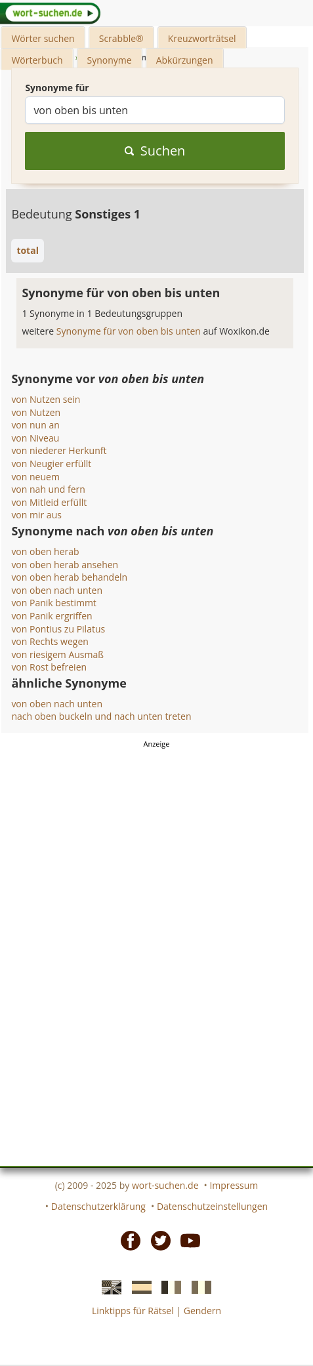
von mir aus (36, 514)
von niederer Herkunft (58, 450)
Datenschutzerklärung (98, 1206)
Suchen (155, 150)
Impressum (233, 1185)
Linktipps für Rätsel (133, 1310)
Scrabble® (121, 38)
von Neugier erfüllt (51, 463)
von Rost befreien (49, 667)
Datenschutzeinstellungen (212, 1206)
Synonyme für (57, 87)
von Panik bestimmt (53, 602)
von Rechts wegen (50, 641)
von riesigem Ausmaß (57, 654)
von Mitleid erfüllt (49, 502)
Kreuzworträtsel (202, 38)
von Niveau (35, 438)
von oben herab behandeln (69, 577)
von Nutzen (35, 412)
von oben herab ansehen (64, 564)
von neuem (35, 476)
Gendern (202, 1310)
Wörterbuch (36, 60)
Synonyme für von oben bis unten (129, 331)
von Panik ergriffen (51, 616)
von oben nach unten (56, 590)
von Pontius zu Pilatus (58, 629)
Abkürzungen (184, 60)
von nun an (35, 425)
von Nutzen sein (45, 399)
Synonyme (109, 60)
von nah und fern (48, 489)
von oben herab (45, 551)
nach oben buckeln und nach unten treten (101, 716)
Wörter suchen (42, 38)
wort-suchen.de (165, 1185)
